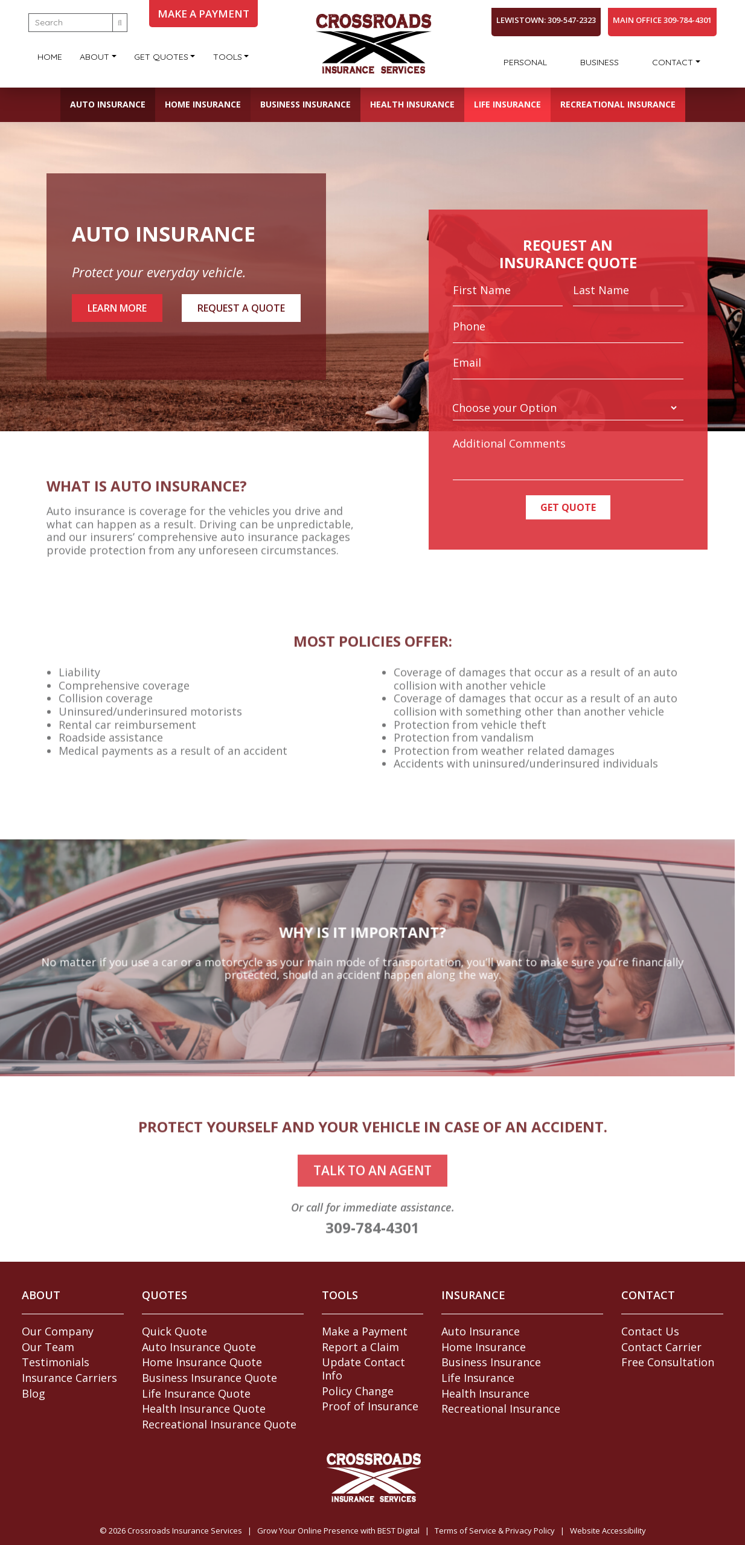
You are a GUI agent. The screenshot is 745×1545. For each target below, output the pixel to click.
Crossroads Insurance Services (184, 1530)
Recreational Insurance (618, 104)
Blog (33, 1393)
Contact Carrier (661, 1347)
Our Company (58, 1331)
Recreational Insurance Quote (219, 1424)
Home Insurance (203, 104)
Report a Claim (360, 1347)
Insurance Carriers (69, 1377)
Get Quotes (161, 56)
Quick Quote (174, 1331)
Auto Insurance (107, 104)
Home (49, 56)
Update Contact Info (363, 1369)
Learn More (117, 308)
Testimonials (55, 1362)
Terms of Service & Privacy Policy (495, 1530)
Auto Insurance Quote (199, 1347)
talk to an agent (372, 1195)
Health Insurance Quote (204, 1408)
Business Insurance (305, 104)
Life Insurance (507, 104)
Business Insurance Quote (209, 1377)
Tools (227, 56)
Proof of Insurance (370, 1406)
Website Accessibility (608, 1530)
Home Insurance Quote (202, 1362)
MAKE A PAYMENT (203, 14)
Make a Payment (365, 1331)
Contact (672, 62)
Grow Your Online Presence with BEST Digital (338, 1530)
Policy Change (358, 1391)
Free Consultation (667, 1362)
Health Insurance (412, 104)
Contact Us (650, 1331)
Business (599, 62)
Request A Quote (241, 308)
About (94, 56)
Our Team (48, 1347)
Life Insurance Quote (196, 1393)
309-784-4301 (372, 1253)
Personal (525, 62)
